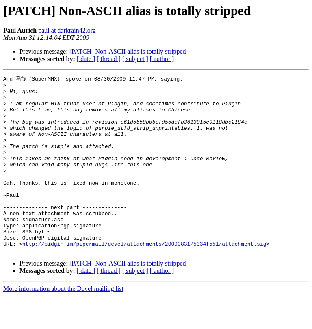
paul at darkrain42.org (66, 30)
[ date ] (86, 58)
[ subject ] (135, 58)
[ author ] (162, 58)
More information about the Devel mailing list (63, 321)
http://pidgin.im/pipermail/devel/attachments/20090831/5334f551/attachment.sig (144, 277)
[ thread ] (109, 58)
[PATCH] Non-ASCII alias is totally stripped (127, 51)
